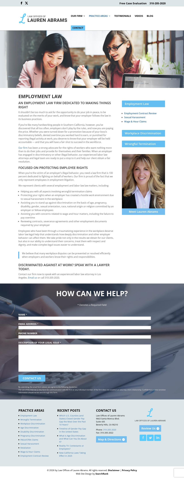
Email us (32, 277)
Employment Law (137, 104)
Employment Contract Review (140, 113)
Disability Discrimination (32, 431)
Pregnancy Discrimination (32, 435)
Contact (77, 28)
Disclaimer (114, 470)
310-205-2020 (158, 3)
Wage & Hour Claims (135, 121)
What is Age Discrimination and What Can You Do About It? (73, 438)
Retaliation (25, 447)
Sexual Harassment (134, 117)
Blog (150, 16)
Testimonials (122, 16)
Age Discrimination (29, 427)
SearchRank (101, 473)
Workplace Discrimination (143, 133)
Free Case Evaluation (133, 3)
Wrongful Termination (140, 144)
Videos (139, 16)
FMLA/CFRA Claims (29, 439)
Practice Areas (98, 16)
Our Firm (76, 16)
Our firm (23, 147)
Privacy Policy (129, 470)
